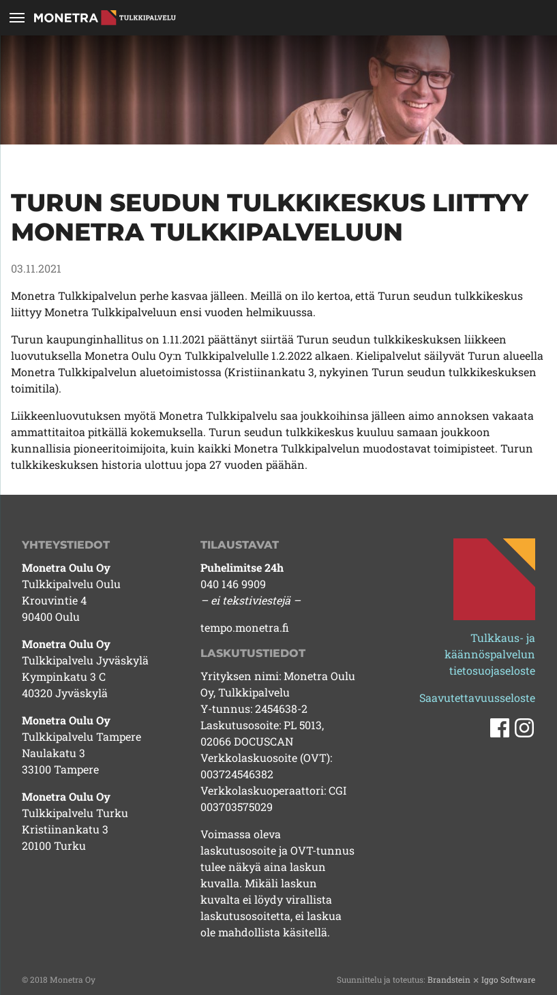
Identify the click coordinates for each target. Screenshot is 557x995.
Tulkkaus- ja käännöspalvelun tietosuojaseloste (490, 653)
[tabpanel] (278, 89)
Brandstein (448, 979)
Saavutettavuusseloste (477, 697)
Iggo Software (508, 979)
